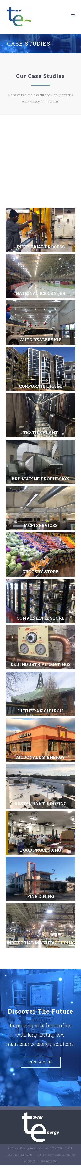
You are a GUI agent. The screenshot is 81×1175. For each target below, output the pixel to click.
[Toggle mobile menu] (73, 16)
